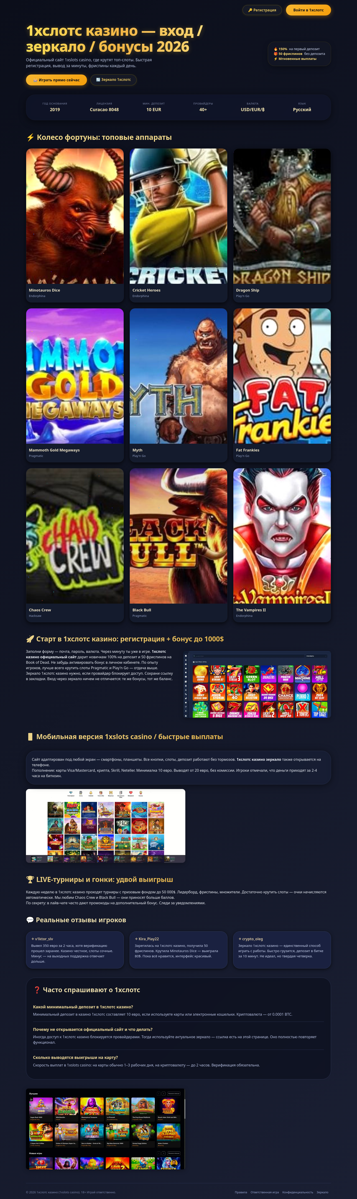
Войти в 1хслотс (308, 10)
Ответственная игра (265, 1192)
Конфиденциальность (297, 1192)
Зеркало (322, 1192)
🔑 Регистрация (262, 10)
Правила (241, 1192)
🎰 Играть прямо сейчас (56, 79)
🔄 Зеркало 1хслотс (113, 79)
